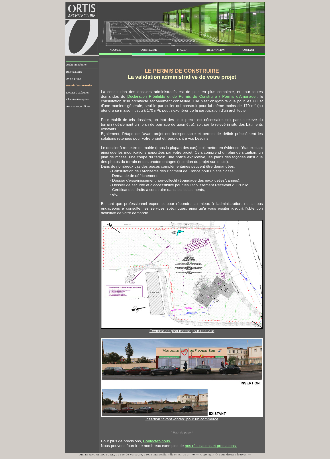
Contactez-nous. (157, 441)
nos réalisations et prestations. (211, 445)
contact (248, 49)
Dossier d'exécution (77, 92)
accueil (115, 49)
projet (182, 49)
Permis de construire (79, 85)
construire (148, 49)
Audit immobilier (76, 64)
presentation (215, 49)
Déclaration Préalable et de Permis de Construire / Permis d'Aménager (192, 96)
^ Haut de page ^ (182, 432)
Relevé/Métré (74, 71)
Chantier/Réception (77, 99)
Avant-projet (73, 78)
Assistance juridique (78, 106)
